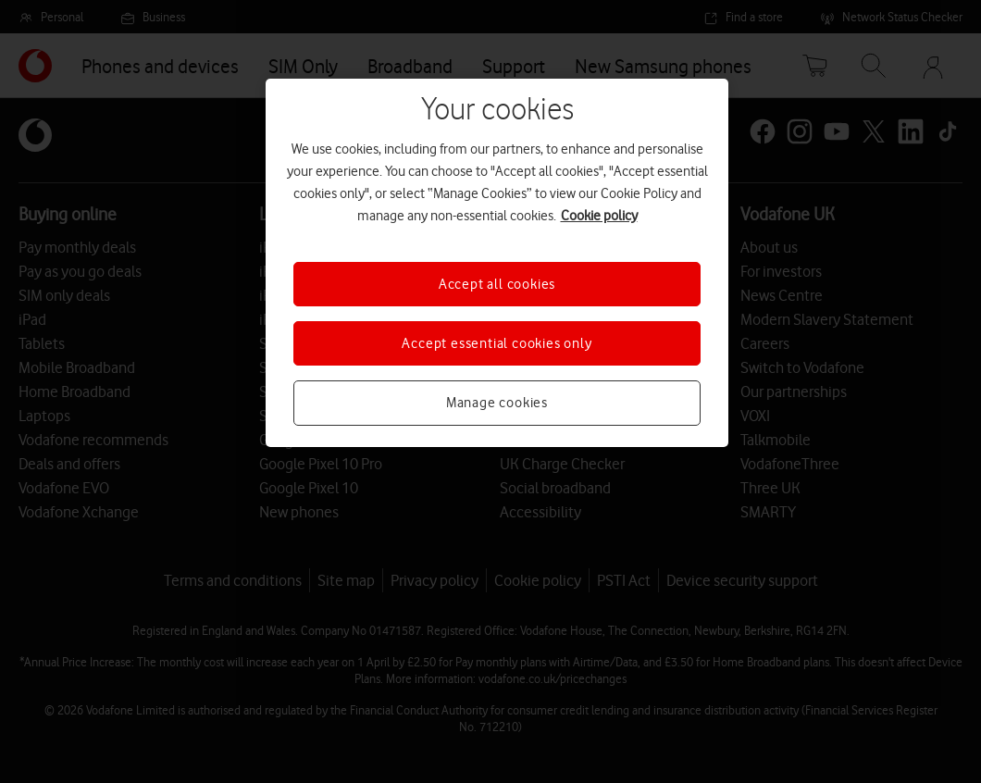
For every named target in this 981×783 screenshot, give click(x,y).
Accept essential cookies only (496, 343)
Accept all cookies (497, 284)
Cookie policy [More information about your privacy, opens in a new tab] (599, 215)
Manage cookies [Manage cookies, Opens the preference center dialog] (497, 402)
